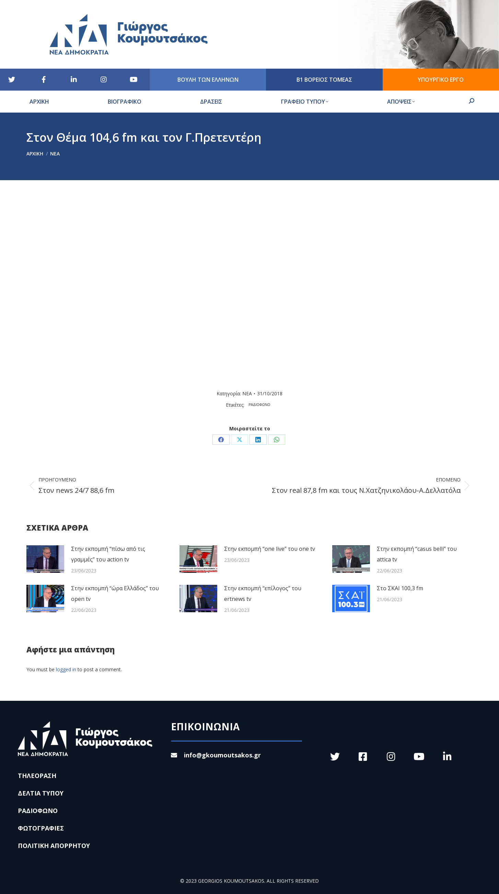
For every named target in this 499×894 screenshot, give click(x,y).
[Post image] (45, 559)
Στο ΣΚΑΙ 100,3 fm (400, 588)
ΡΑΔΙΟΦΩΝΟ (259, 405)
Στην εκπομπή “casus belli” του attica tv (417, 554)
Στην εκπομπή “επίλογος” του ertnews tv (262, 593)
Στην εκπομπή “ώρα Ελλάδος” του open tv (115, 593)
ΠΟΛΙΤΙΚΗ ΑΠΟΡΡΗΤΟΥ (54, 845)
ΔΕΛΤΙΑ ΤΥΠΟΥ (40, 793)
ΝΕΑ (247, 393)
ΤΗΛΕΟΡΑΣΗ (37, 775)
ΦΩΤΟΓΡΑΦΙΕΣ (41, 828)
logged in (66, 669)
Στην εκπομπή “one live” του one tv (269, 549)
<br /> (173, 286)
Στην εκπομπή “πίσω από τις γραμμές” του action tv (108, 554)
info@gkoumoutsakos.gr (216, 755)
